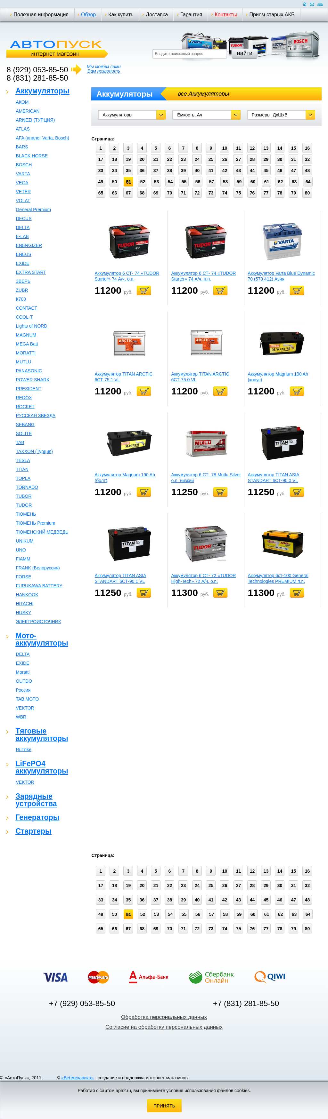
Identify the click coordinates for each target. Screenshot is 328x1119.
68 (142, 192)
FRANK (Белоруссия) (38, 567)
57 (211, 181)
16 (307, 148)
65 (100, 192)
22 (169, 159)
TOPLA (23, 478)
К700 (21, 299)
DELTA (22, 227)
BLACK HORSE (32, 155)
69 (156, 192)
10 (224, 148)
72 (197, 192)
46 (280, 170)
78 (280, 192)
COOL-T (24, 317)
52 (142, 181)
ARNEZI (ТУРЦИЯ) (35, 120)
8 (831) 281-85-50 (37, 78)
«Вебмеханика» (77, 1077)
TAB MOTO (27, 699)
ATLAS (22, 128)
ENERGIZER (29, 245)
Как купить (120, 14)
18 (114, 159)
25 (211, 159)
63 (294, 181)
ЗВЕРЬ (23, 281)
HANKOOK (27, 594)
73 (211, 192)
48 (307, 170)
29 (266, 159)
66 (114, 192)
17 (100, 159)
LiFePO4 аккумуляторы (41, 767)
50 (114, 181)
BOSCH (24, 164)
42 (224, 170)
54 (170, 181)
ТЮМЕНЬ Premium (35, 523)
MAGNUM (26, 334)
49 (100, 181)
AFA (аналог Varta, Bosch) (42, 137)
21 (156, 159)
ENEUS (23, 254)
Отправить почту (312, 4)
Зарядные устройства (36, 800)
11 (238, 148)
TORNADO (27, 487)
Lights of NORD (31, 326)
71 (183, 192)
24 (197, 159)
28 (252, 159)
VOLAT (23, 200)
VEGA (22, 182)
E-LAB (22, 236)
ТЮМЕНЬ (26, 514)
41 (211, 170)
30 (280, 159)
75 (238, 192)
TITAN (22, 469)
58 (225, 181)
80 (307, 192)
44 (252, 170)
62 (280, 181)
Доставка (157, 14)
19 (128, 159)
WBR (21, 716)
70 (169, 192)
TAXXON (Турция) (34, 451)
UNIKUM (24, 541)
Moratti (22, 672)
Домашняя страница (305, 4)
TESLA (23, 460)
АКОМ (22, 102)
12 (252, 148)
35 (128, 170)
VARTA (23, 173)
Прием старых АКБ (271, 14)
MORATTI (26, 352)
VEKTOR (25, 707)
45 (266, 170)
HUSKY (23, 612)
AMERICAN (27, 111)
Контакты (226, 14)
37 (156, 170)
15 (293, 148)
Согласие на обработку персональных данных (164, 1027)
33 (100, 170)
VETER (23, 191)
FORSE (23, 576)
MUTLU (23, 361)
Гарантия (191, 14)
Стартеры (33, 831)
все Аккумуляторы (203, 94)
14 (280, 148)
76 (252, 192)
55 (184, 181)
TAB (20, 442)
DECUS (23, 218)
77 (266, 192)
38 (169, 170)
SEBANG (25, 424)
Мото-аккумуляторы (41, 639)
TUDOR (24, 505)
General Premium (33, 209)
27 (238, 159)
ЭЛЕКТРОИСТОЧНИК (38, 621)
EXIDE (22, 263)
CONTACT (26, 308)
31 (293, 159)
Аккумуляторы (42, 91)
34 (114, 170)
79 (293, 192)
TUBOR (23, 496)
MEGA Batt (27, 343)
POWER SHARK (32, 379)
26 (224, 159)
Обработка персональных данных (164, 1017)
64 (308, 181)
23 (183, 159)
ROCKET (25, 406)
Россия (23, 690)
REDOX (24, 397)
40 (197, 170)
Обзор (88, 14)
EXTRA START (31, 272)
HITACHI (24, 603)
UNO (21, 549)
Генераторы (37, 817)
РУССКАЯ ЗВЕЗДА (35, 415)
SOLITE (24, 433)
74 (224, 192)
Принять (164, 1105)
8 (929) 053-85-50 (37, 69)
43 (238, 170)
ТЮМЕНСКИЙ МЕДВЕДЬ (42, 532)
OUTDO (24, 681)
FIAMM (23, 558)
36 (142, 170)
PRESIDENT (28, 388)
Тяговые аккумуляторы (41, 734)
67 (128, 192)
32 (307, 159)
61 (266, 181)
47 (293, 170)
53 (156, 181)
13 (266, 148)
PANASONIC (29, 370)
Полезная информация (41, 14)
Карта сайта (320, 4)
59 (239, 181)
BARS (22, 146)
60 (253, 181)
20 (142, 159)
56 (198, 181)
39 (183, 170)
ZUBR (22, 290)
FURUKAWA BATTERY (39, 585)
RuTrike (23, 749)
